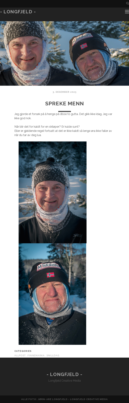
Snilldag (53, 355)
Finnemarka (36, 355)
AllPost (20, 355)
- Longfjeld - (18, 11)
